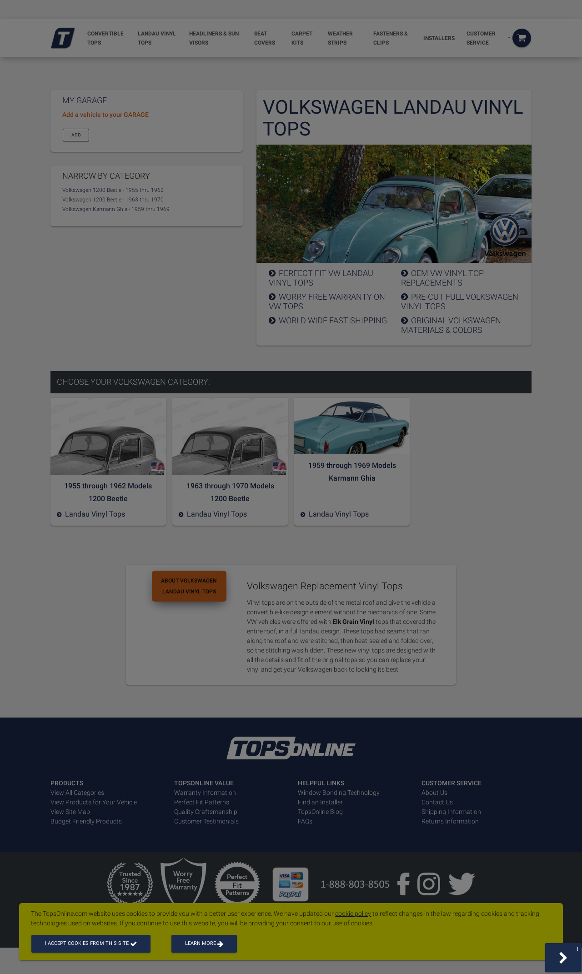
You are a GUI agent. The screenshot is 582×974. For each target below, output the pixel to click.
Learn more (204, 943)
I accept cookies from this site (91, 943)
